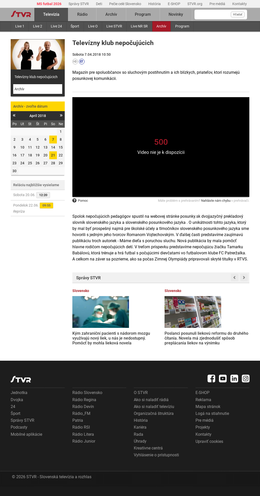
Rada (138, 443)
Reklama (203, 409)
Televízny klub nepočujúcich (36, 77)
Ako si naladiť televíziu (154, 416)
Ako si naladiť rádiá (151, 409)
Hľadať (237, 14)
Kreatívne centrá (148, 457)
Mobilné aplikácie (26, 443)
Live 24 (56, 26)
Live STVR (114, 26)
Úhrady (140, 450)
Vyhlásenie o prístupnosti (156, 464)
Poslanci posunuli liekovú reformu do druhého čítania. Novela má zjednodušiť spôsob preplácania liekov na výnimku (136, 338)
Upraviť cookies (209, 450)
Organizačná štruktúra (154, 422)
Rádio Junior (83, 450)
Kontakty (239, 4)
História (154, 4)
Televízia (51, 14)
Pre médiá (217, 4)
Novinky (176, 14)
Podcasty (19, 436)
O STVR (141, 402)
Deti (99, 4)
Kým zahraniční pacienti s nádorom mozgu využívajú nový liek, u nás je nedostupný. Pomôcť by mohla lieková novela (91, 337)
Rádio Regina (84, 409)
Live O (93, 26)
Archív (161, 26)
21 (53, 155)
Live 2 (37, 26)
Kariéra (140, 436)
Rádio (82, 14)
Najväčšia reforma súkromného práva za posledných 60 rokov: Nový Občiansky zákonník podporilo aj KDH (228, 335)
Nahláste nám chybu (216, 200)
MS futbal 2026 (49, 4)
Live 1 (19, 26)
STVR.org (195, 4)
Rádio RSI (81, 436)
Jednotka (19, 402)
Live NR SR (139, 26)
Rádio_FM (81, 422)
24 (13, 416)
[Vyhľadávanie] (220, 14)
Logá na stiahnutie (212, 422)
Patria (77, 429)
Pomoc (80, 200)
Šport (75, 26)
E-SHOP (174, 4)
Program (182, 26)
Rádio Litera (83, 443)
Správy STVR (79, 4)
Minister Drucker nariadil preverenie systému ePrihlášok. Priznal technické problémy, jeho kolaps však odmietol (184, 335)
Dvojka (17, 409)
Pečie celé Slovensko (125, 4)
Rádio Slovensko (87, 402)
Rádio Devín (83, 416)
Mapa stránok (208, 416)
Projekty (203, 436)
